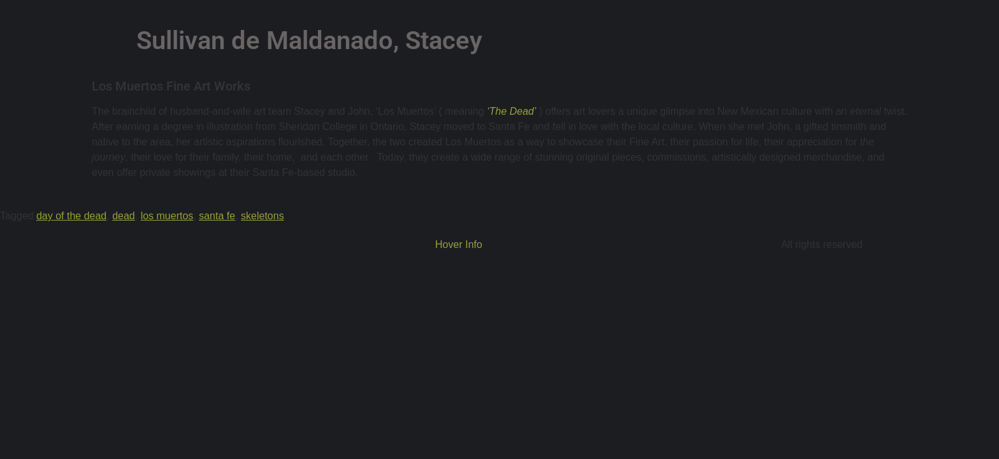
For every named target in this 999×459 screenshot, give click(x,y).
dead (123, 215)
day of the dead (71, 215)
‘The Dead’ (510, 111)
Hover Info (458, 244)
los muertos (167, 215)
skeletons (262, 215)
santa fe (217, 215)
